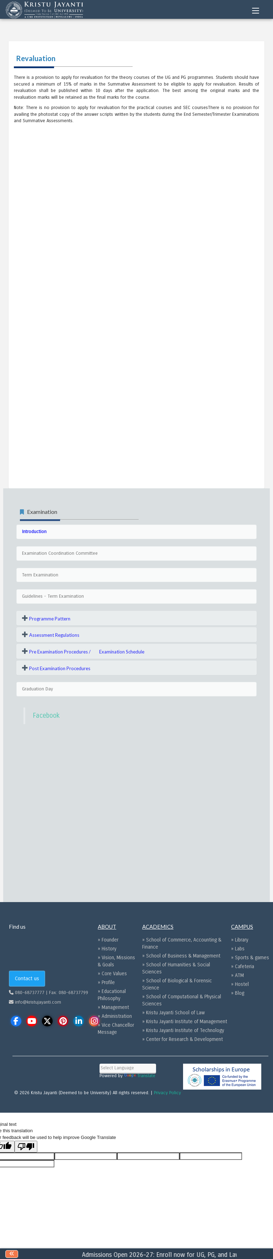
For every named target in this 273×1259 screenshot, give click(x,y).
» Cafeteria (242, 967)
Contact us (27, 978)
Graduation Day (37, 689)
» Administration (115, 1016)
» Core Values (112, 974)
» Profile (106, 982)
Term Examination (40, 575)
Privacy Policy (167, 1093)
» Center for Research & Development (182, 1039)
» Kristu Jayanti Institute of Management (184, 1022)
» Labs (238, 949)
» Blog (237, 993)
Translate (139, 1076)
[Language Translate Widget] (128, 1068)
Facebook (46, 716)
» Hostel (240, 984)
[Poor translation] (26, 1146)
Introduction (34, 531)
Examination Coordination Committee (60, 553)
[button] (46, 618)
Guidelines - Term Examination (53, 596)
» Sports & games (250, 958)
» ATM (237, 975)
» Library (239, 940)
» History (107, 949)
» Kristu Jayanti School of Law (173, 1013)
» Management (113, 1007)
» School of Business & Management (181, 956)
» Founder (108, 940)
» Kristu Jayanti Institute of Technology (183, 1030)
